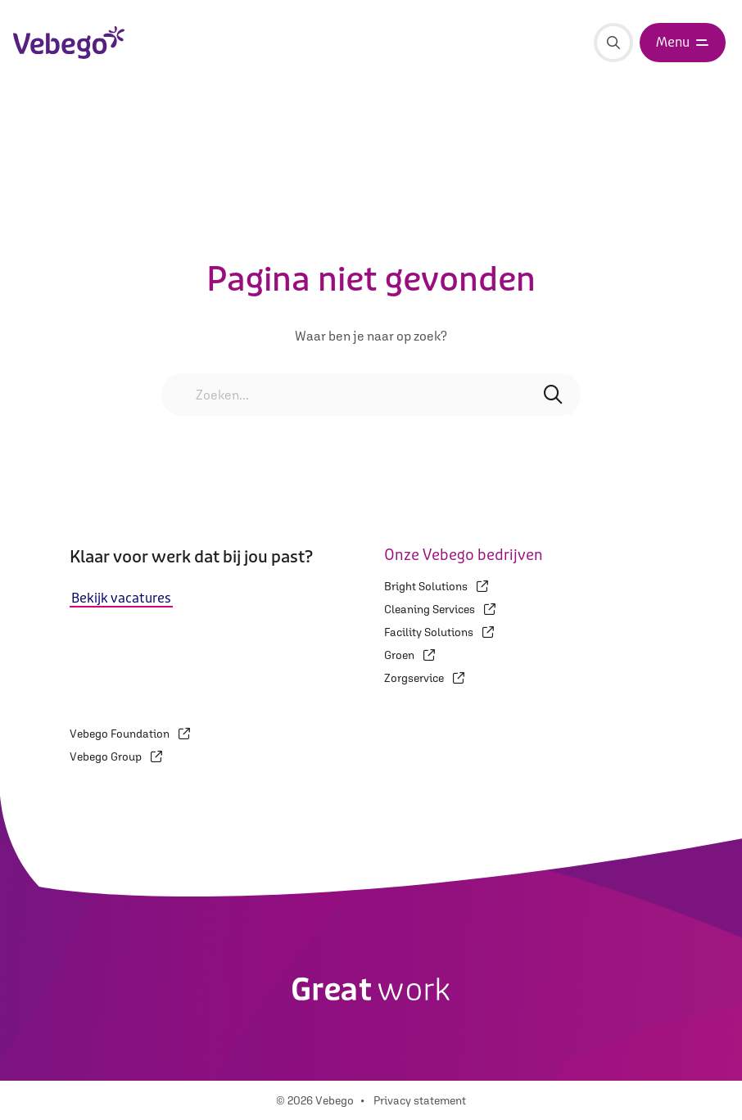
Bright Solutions (436, 586)
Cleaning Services (439, 609)
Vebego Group (116, 756)
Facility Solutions (439, 632)
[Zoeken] (613, 42)
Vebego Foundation (130, 733)
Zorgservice (424, 677)
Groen (409, 655)
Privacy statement (419, 1100)
